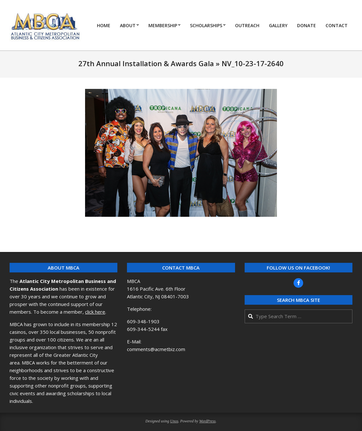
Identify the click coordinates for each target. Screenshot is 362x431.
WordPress (207, 421)
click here (95, 312)
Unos (174, 421)
